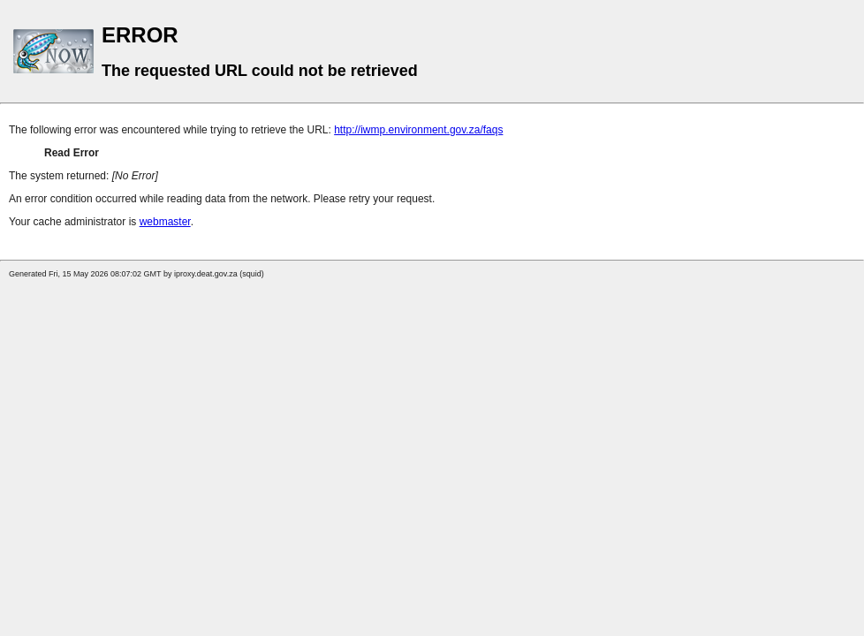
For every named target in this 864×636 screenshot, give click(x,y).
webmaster (165, 222)
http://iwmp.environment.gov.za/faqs (418, 130)
